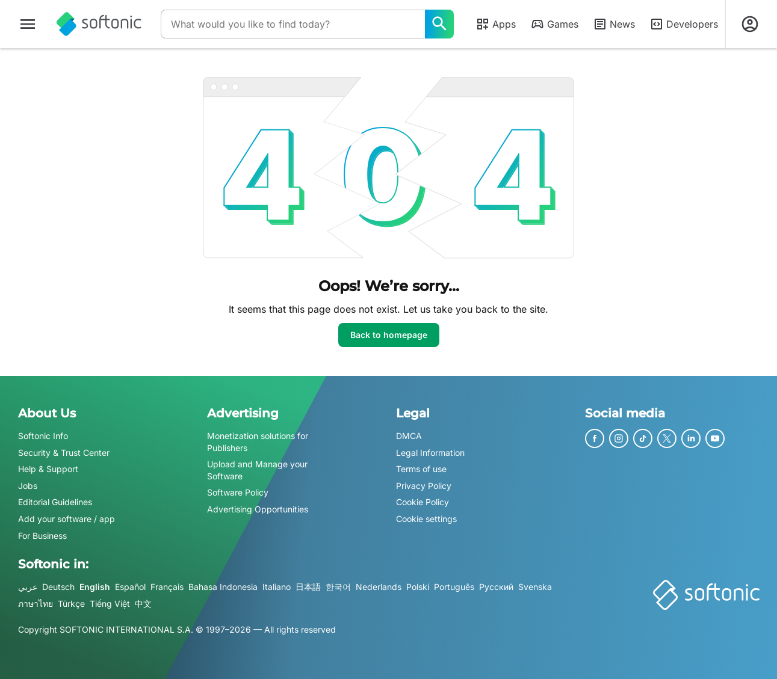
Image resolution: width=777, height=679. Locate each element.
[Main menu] (28, 24)
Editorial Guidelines (55, 502)
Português (454, 587)
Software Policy (237, 493)
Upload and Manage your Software (257, 470)
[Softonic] (99, 24)
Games (554, 24)
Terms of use (421, 469)
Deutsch (58, 587)
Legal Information (430, 452)
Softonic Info (43, 436)
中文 (143, 603)
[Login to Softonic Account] (750, 24)
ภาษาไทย (35, 603)
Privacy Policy (423, 486)
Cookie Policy (422, 502)
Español (130, 587)
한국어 (338, 587)
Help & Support (48, 469)
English (94, 587)
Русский (496, 587)
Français (167, 587)
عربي (27, 587)
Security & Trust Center (64, 452)
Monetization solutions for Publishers (257, 442)
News (614, 24)
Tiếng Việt (110, 603)
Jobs (27, 486)
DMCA (409, 436)
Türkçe (71, 603)
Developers (683, 24)
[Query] (293, 24)
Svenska (535, 587)
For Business (42, 535)
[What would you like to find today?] (439, 24)
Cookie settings (426, 519)
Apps (495, 24)
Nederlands (378, 587)
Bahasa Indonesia (223, 587)
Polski (417, 587)
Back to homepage (388, 335)
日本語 (308, 587)
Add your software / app (66, 519)
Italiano (276, 587)
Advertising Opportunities (257, 509)
